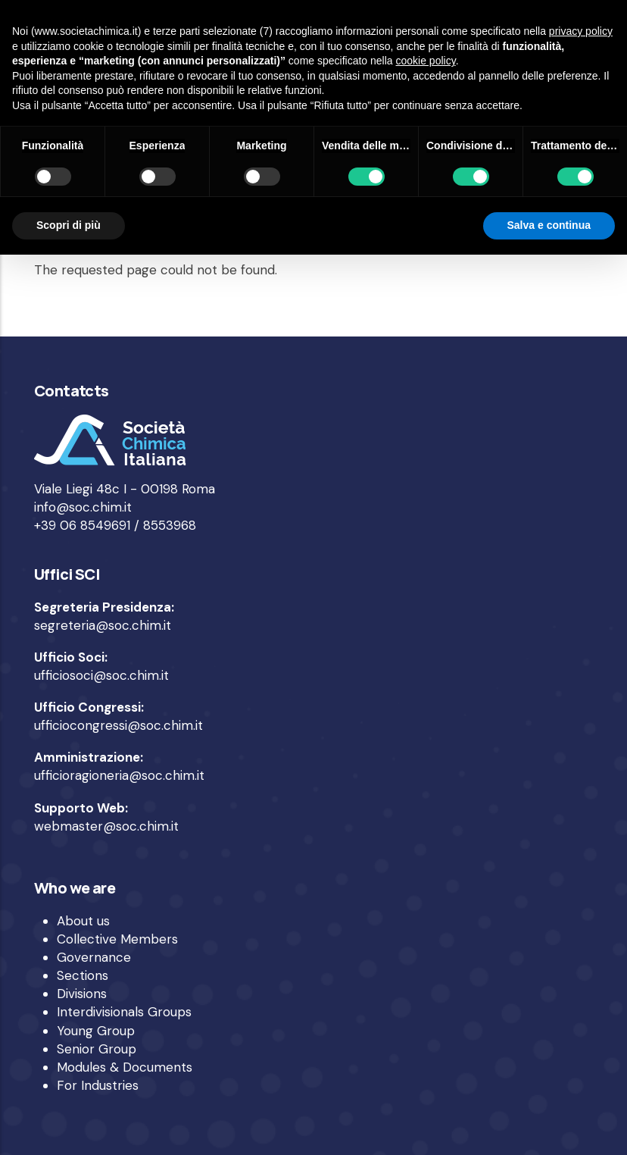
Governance (94, 957)
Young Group (96, 1030)
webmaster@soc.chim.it (106, 826)
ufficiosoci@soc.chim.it (101, 675)
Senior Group (96, 1049)
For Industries (98, 1085)
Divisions (82, 993)
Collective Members (117, 939)
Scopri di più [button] (68, 225)
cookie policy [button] (426, 61)
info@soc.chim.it (83, 507)
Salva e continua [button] (549, 225)
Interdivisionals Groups (124, 1011)
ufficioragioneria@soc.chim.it (119, 775)
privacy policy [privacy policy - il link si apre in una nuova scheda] (581, 31)
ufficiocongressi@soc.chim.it (118, 725)
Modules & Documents (124, 1067)
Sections (82, 975)
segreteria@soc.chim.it (102, 625)
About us (83, 920)
